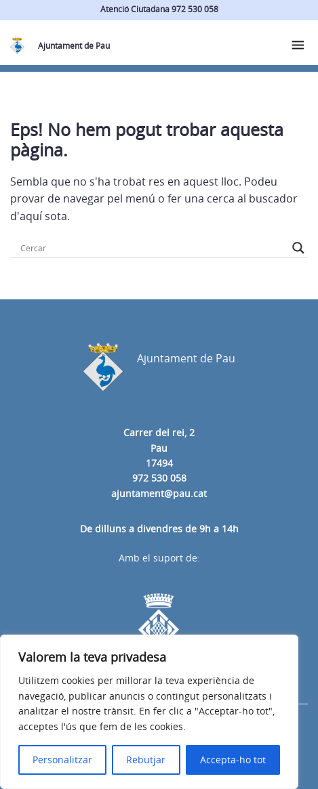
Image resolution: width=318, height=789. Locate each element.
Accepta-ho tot (233, 759)
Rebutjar (145, 759)
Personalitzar (62, 759)
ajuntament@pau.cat (159, 493)
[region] (149, 712)
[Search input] (152, 247)
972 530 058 (159, 477)
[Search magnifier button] (298, 247)
